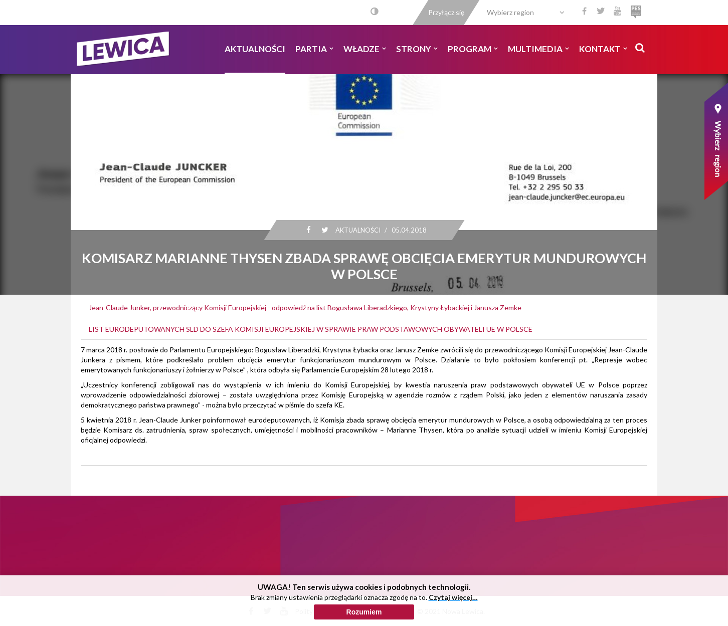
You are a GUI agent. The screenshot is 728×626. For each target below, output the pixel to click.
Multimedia (538, 49)
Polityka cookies (390, 611)
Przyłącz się (446, 12)
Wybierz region (510, 12)
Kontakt (603, 49)
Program (473, 49)
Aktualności (255, 49)
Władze (364, 49)
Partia (314, 49)
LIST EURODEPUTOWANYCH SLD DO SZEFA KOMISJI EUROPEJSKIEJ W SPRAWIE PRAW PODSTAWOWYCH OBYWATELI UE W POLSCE (310, 329)
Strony (417, 49)
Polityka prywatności (327, 611)
